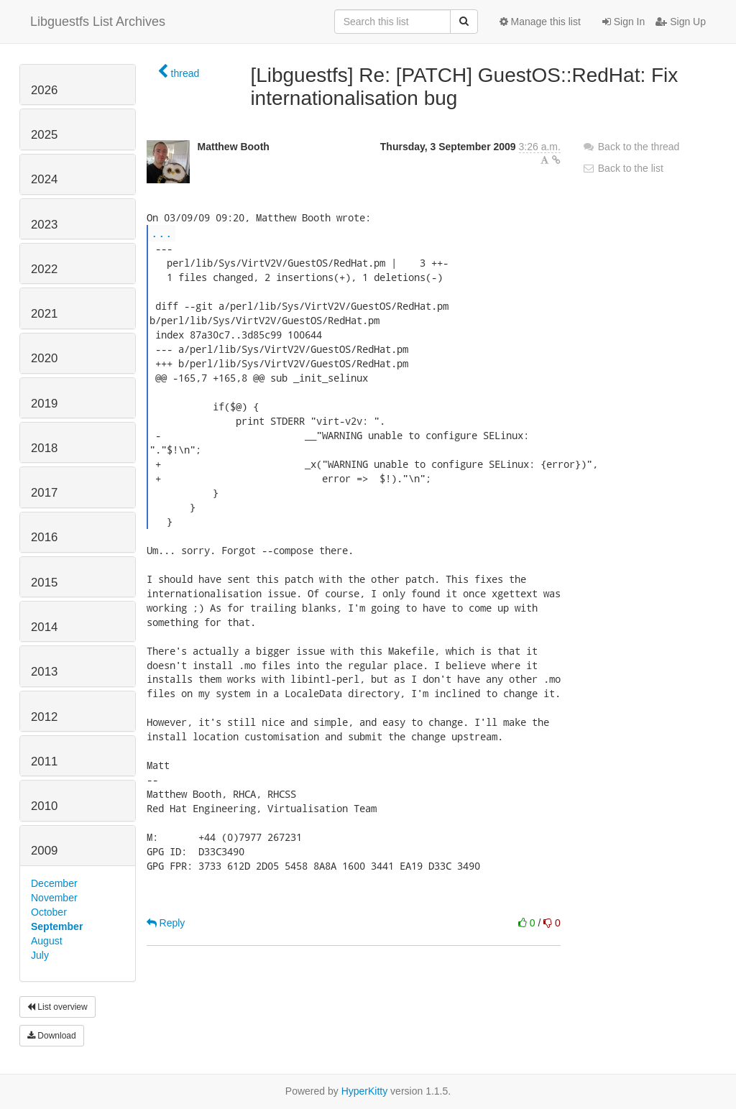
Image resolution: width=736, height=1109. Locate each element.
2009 (44, 850)
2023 (44, 224)
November (54, 897)
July (40, 955)
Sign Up (681, 21)
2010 (44, 806)
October (49, 912)
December (54, 883)
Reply (166, 923)
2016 (44, 537)
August (47, 941)
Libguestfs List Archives (97, 21)
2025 (44, 135)
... (161, 232)
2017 (44, 493)
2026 (44, 90)
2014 (44, 627)
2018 (44, 448)
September (57, 926)
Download (51, 1036)
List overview (57, 1007)
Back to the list (622, 168)
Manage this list (540, 21)
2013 (44, 671)
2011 (44, 761)
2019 (44, 403)
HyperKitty (364, 1091)
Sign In (623, 21)
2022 (44, 269)
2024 (44, 179)
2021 (44, 314)
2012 (44, 717)
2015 (44, 582)
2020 (44, 358)
